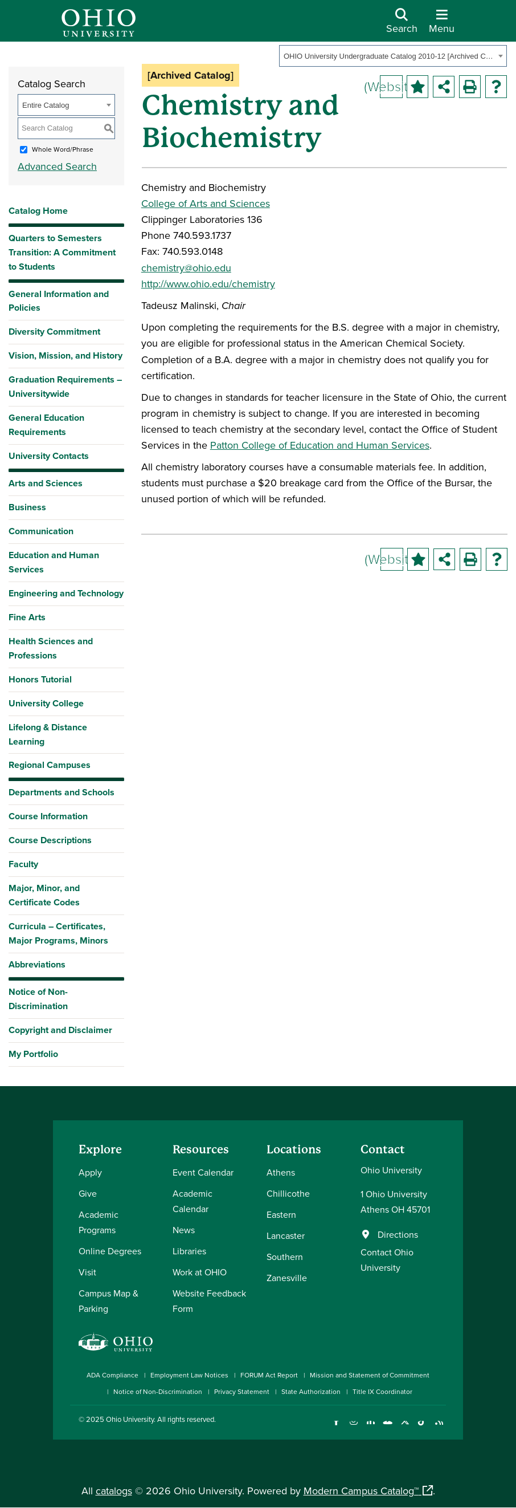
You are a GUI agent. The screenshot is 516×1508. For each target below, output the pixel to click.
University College (46, 703)
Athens (281, 1172)
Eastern (281, 1214)
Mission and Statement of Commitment (369, 1375)
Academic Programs (98, 1222)
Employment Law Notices (189, 1375)
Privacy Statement (241, 1391)
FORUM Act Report (269, 1375)
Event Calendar (203, 1172)
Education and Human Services (54, 562)
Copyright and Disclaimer (60, 1030)
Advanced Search (57, 166)
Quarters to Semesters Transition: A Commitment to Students (62, 252)
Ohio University (130, 1419)
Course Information (48, 816)
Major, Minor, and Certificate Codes (44, 895)
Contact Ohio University (387, 1260)
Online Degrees (110, 1251)
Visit (87, 1272)
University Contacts (49, 455)
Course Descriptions (50, 840)
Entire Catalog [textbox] (45, 105)
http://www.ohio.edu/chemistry (208, 284)
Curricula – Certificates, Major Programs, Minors (58, 933)
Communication (41, 531)
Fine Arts (27, 617)
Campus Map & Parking (108, 1301)
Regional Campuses (50, 764)
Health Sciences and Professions (51, 648)
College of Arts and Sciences (205, 203)
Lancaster (286, 1235)
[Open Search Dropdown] (401, 25)
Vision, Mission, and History (65, 355)
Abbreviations (37, 964)
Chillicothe (288, 1193)
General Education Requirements (46, 424)
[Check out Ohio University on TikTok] (422, 1428)
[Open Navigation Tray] (441, 25)
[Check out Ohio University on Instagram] (353, 1428)
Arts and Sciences (46, 483)
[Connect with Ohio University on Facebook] (336, 1428)
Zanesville (287, 1277)
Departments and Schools (61, 792)
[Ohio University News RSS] (439, 1428)
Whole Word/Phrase (62, 149)
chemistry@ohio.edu (186, 268)
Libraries (189, 1251)
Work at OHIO (200, 1272)
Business (27, 507)
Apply (90, 1172)
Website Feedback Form (209, 1301)
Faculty (23, 864)
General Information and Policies (59, 301)
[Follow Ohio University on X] (405, 1428)
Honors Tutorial (40, 679)
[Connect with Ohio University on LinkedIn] (370, 1428)
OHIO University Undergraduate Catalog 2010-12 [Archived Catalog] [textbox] (389, 56)
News (184, 1230)
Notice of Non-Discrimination (38, 999)
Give (88, 1193)
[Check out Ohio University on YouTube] (387, 1428)
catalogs (114, 1490)
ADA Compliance (112, 1375)
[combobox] (393, 56)
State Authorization (311, 1391)
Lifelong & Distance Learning (48, 734)
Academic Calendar (192, 1201)
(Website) (391, 86)
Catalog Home (38, 210)
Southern (285, 1256)
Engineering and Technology (66, 593)
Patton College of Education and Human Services (319, 445)
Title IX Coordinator (382, 1391)
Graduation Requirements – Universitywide (65, 386)
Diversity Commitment (54, 331)
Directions (398, 1234)
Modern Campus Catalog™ (361, 1490)
